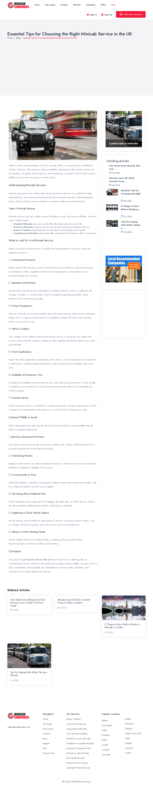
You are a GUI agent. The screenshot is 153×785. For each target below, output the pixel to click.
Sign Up (106, 14)
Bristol (104, 740)
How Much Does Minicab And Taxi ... (124, 167)
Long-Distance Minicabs (76, 728)
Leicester (128, 743)
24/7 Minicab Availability (76, 733)
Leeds (127, 738)
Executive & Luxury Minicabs (78, 738)
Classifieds (90, 4)
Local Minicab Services (76, 723)
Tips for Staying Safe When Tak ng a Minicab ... (28, 674)
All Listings (47, 723)
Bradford (106, 735)
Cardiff (105, 744)
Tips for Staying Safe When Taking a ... (130, 225)
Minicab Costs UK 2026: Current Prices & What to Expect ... (73, 601)
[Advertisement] (124, 315)
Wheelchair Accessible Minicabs (80, 743)
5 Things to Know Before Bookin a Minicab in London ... (122, 626)
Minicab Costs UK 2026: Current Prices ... (122, 179)
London (128, 752)
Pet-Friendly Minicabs (75, 758)
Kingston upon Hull (133, 733)
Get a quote (50, 4)
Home (37, 4)
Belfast (104, 720)
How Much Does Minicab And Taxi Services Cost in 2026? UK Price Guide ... (27, 602)
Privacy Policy (49, 753)
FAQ (45, 748)
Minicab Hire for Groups (77, 762)
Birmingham (107, 725)
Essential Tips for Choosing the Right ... (131, 194)
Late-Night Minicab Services (78, 767)
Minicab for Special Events (77, 753)
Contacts (64, 4)
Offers (103, 4)
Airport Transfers (73, 719)
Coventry (106, 749)
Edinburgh (129, 723)
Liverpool (129, 748)
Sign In (92, 14)
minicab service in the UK (38, 559)
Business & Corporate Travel (78, 748)
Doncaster (106, 754)
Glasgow (129, 728)
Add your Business (130, 14)
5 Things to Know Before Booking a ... (130, 209)
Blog (113, 4)
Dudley (128, 718)
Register (46, 743)
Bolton (104, 730)
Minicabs (77, 4)
